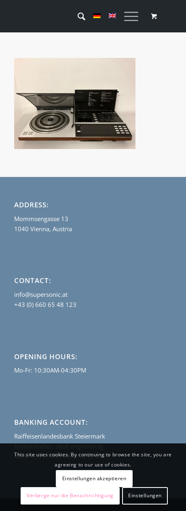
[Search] (77, 16)
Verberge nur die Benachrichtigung (70, 495)
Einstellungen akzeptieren (94, 478)
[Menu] (127, 16)
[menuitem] (77, 16)
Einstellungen (145, 495)
